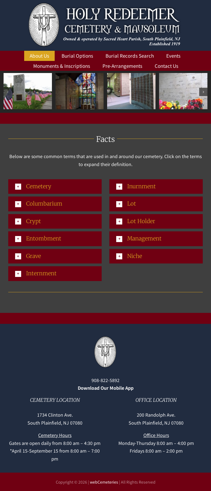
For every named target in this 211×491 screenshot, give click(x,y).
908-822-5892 (105, 380)
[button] (8, 92)
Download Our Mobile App (106, 388)
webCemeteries (104, 482)
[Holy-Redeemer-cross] (105, 337)
